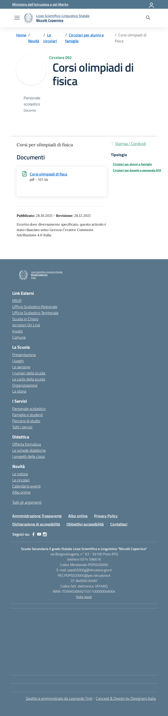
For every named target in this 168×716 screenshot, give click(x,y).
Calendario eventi (26, 486)
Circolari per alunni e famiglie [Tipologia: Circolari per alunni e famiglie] (132, 164)
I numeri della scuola (28, 373)
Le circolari (21, 480)
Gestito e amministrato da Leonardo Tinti (59, 698)
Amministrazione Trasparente (37, 516)
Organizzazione (24, 385)
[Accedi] (151, 4)
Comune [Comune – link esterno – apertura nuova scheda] (19, 337)
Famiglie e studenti (27, 415)
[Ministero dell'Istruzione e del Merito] (40, 4)
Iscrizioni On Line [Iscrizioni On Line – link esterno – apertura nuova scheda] (26, 325)
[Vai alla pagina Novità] (33, 41)
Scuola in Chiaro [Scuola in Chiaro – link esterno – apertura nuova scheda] (25, 319)
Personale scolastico (29, 409)
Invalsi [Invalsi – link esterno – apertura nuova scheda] (17, 331)
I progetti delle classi (28, 456)
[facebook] (33, 534)
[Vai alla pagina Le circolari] (50, 38)
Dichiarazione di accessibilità (36, 524)
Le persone (21, 367)
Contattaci (118, 524)
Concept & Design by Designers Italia (126, 698)
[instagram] (45, 534)
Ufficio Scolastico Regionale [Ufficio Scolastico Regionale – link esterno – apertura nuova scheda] (34, 307)
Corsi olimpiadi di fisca (48, 174)
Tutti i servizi (22, 427)
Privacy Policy (106, 516)
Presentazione (24, 355)
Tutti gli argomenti (27, 502)
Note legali (84, 596)
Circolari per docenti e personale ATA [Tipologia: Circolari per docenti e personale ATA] (137, 170)
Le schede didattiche (29, 450)
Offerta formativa (26, 444)
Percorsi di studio (26, 421)
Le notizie (20, 474)
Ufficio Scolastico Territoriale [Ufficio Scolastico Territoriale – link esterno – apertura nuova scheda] (35, 313)
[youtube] (39, 534)
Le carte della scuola (28, 379)
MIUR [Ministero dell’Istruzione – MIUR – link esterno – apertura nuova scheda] (16, 301)
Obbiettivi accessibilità (85, 524)
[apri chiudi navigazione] (17, 18)
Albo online (21, 492)
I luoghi (18, 361)
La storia (19, 391)
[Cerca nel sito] (148, 18)
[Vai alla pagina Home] (21, 35)
